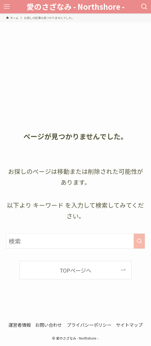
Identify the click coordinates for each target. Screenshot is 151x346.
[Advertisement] (75, 64)
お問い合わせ (48, 324)
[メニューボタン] (6, 6)
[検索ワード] (75, 241)
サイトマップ (129, 324)
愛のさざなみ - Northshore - (75, 6)
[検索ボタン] (144, 6)
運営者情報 (19, 324)
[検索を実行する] (139, 241)
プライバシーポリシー (89, 324)
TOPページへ (75, 270)
